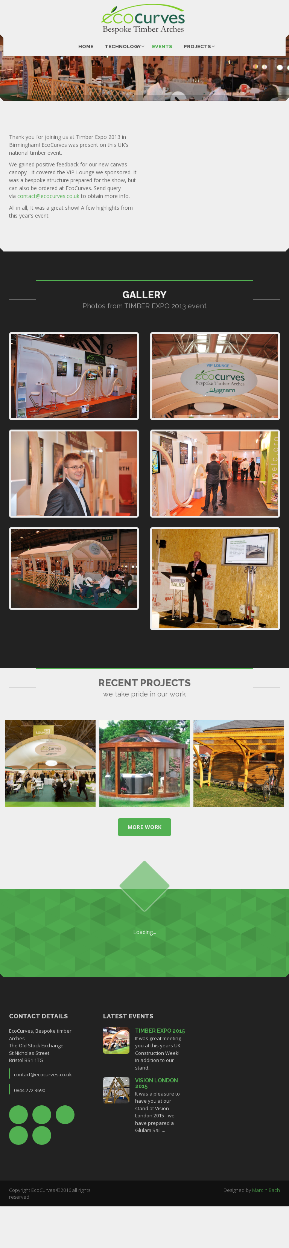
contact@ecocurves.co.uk (48, 238)
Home (85, 41)
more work (145, 869)
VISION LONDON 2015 (156, 1125)
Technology (123, 41)
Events (162, 41)
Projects (197, 41)
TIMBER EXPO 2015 (160, 1073)
